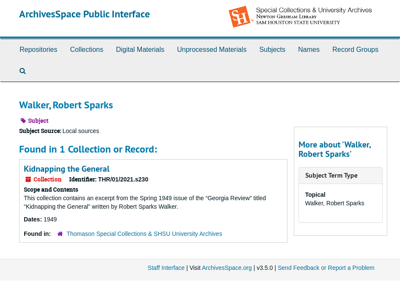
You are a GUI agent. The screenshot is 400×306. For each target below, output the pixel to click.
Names (309, 49)
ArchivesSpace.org (227, 267)
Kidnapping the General (67, 168)
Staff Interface (166, 267)
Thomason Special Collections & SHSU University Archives (144, 233)
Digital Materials (140, 49)
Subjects (272, 49)
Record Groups (355, 49)
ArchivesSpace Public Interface (84, 13)
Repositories (38, 49)
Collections (86, 49)
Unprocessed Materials (212, 49)
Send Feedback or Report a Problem (326, 267)
